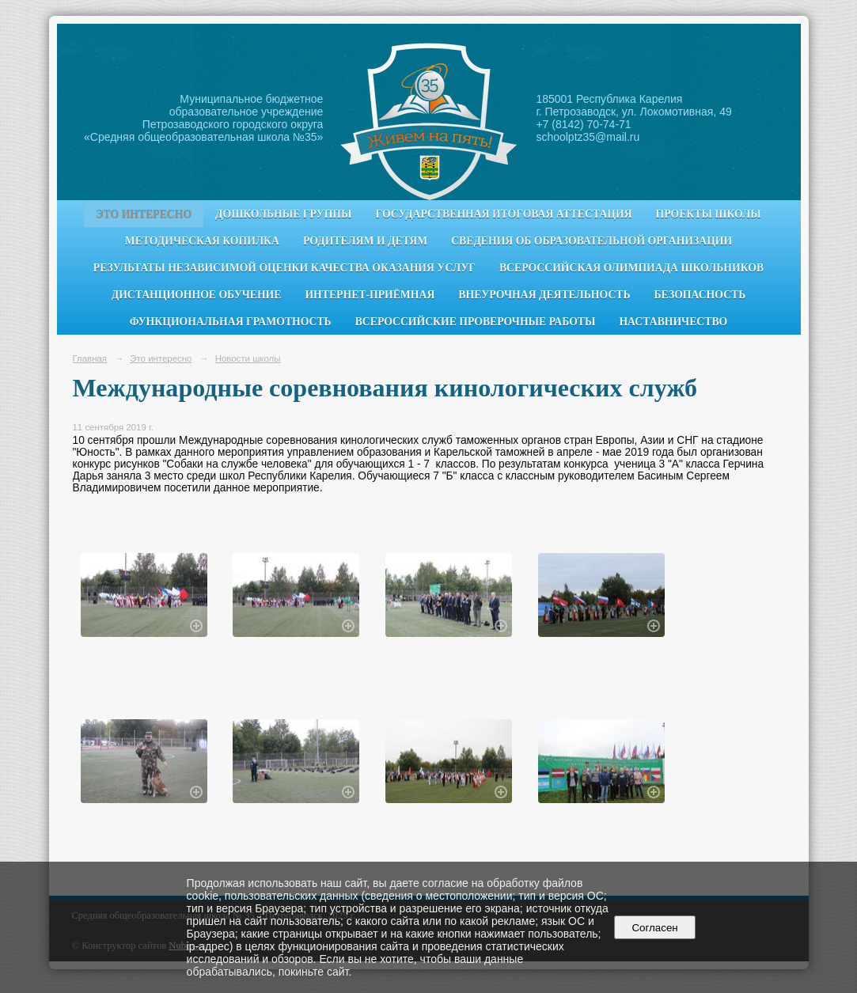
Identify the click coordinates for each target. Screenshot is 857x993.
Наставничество (673, 322)
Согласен (655, 928)
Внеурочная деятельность (544, 295)
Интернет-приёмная (369, 295)
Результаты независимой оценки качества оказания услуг (284, 268)
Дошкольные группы (283, 214)
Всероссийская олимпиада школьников (631, 268)
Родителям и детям (365, 241)
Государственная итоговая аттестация (504, 214)
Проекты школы (708, 214)
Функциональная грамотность (231, 322)
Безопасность (700, 295)
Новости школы (248, 358)
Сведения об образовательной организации (591, 241)
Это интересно (143, 214)
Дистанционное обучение (197, 295)
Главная (90, 358)
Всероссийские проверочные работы (475, 322)
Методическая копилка (202, 241)
